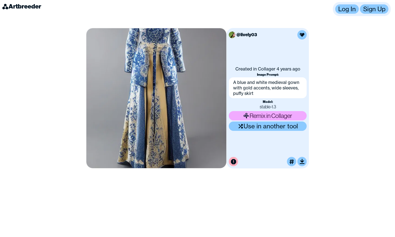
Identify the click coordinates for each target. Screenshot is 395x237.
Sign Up (374, 9)
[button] (362, 9)
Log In (347, 9)
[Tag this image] (291, 161)
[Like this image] (302, 35)
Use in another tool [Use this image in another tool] (268, 126)
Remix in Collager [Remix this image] (267, 115)
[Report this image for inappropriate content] (233, 161)
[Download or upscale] (302, 161)
